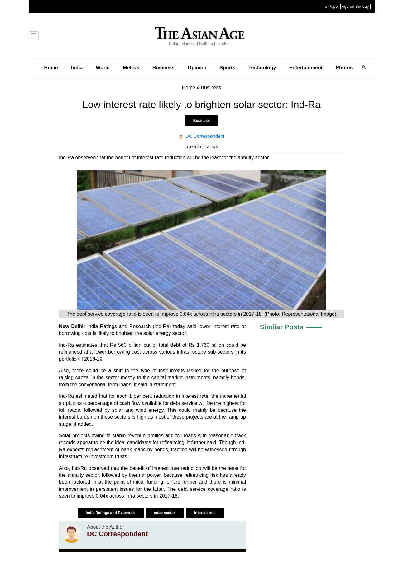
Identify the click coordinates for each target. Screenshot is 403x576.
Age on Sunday (355, 6)
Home (51, 67)
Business (163, 67)
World (103, 67)
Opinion (197, 67)
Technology (262, 67)
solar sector (165, 513)
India (77, 67)
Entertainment (306, 67)
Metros (131, 67)
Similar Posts (281, 327)
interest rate (205, 513)
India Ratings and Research (111, 513)
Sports (227, 67)
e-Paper (332, 6)
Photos (344, 67)
